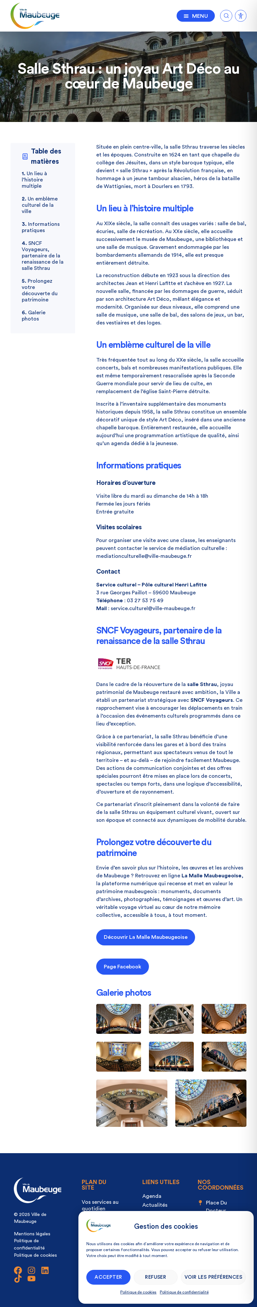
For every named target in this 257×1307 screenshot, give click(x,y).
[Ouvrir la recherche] (226, 14)
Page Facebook (122, 966)
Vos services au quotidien (100, 1205)
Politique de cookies (138, 1292)
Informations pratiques (41, 227)
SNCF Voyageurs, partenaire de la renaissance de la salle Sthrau (43, 256)
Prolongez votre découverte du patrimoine (40, 290)
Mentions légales (32, 1233)
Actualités (154, 1205)
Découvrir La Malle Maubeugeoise (145, 937)
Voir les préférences (213, 1277)
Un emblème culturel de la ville (40, 205)
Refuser (155, 1277)
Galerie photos (33, 315)
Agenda (151, 1196)
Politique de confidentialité (184, 1292)
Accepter (108, 1277)
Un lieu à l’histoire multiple (34, 180)
